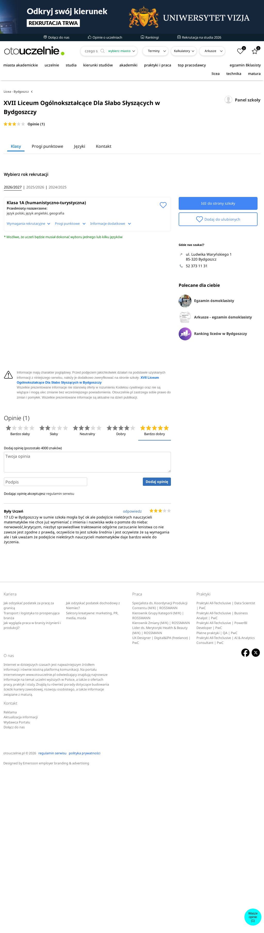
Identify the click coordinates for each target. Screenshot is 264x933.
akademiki (128, 65)
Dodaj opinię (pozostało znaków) (33, 608)
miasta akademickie (20, 65)
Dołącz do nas (56, 37)
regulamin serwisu (60, 654)
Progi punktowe (47, 170)
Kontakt (103, 170)
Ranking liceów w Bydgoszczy (213, 430)
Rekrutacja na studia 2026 (199, 37)
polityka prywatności (84, 914)
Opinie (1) (36, 148)
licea (216, 73)
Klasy (16, 170)
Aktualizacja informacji (21, 878)
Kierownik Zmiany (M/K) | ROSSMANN (161, 783)
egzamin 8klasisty (245, 65)
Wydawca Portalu (17, 883)
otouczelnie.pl (14, 914)
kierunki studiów (98, 65)
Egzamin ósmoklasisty (206, 397)
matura (254, 73)
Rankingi (150, 37)
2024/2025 (58, 283)
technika (233, 73)
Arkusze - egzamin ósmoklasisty (215, 413)
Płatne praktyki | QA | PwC (216, 793)
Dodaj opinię (157, 642)
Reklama (10, 873)
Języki (79, 170)
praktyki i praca (157, 65)
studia (71, 65)
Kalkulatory (182, 51)
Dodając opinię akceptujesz (39, 654)
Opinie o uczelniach (105, 37)
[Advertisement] (132, 95)
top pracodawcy (192, 65)
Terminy (154, 51)
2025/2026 (35, 283)
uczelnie (52, 65)
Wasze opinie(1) (253, 917)
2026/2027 (13, 283)
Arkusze (210, 51)
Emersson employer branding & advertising (56, 924)
